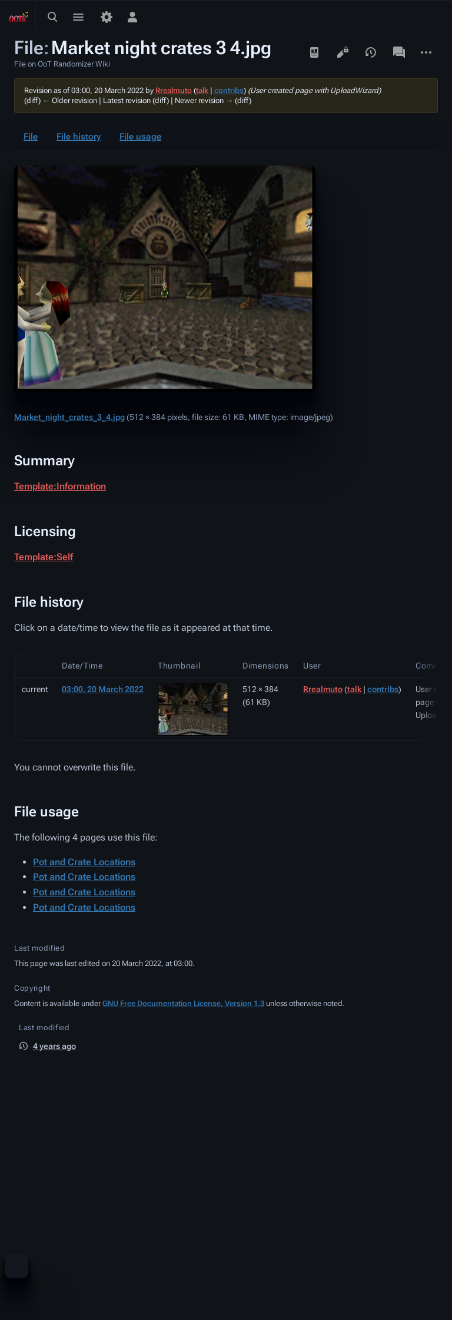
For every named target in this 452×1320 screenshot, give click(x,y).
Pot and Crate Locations (84, 862)
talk (202, 90)
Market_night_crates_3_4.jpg (69, 417)
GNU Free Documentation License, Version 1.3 (183, 1003)
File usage (140, 136)
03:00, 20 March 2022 (103, 689)
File (31, 136)
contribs (229, 90)
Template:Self (43, 557)
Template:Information (60, 486)
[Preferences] (106, 17)
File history (78, 136)
